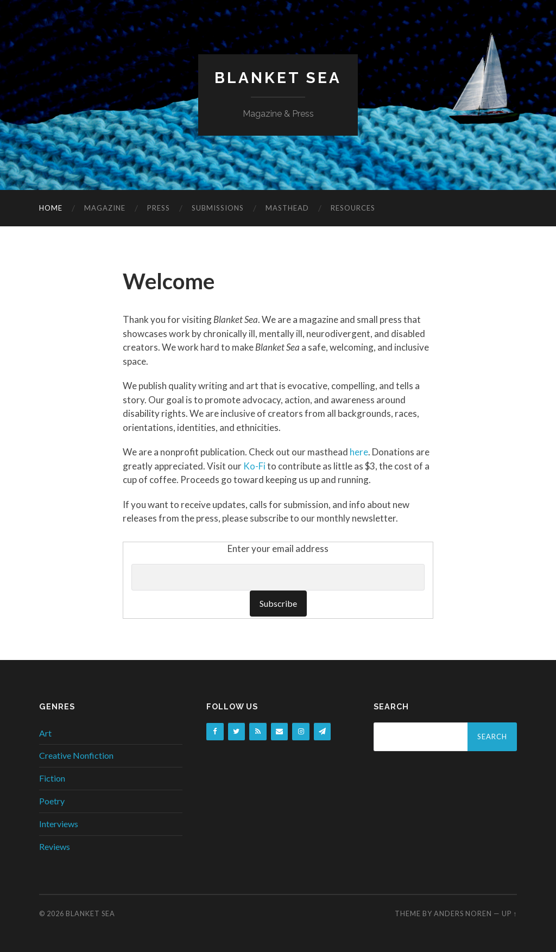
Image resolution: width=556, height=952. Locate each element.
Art (45, 733)
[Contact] (279, 732)
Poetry (52, 801)
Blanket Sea (278, 78)
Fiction (52, 778)
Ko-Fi (254, 466)
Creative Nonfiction (76, 755)
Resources (353, 208)
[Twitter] (236, 732)
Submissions (218, 208)
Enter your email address (278, 548)
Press (158, 208)
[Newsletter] (322, 732)
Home (50, 208)
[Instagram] (300, 732)
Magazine (104, 208)
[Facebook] (215, 732)
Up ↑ (509, 913)
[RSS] (258, 732)
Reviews (54, 846)
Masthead (287, 208)
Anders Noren (463, 913)
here (359, 452)
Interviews (58, 823)
